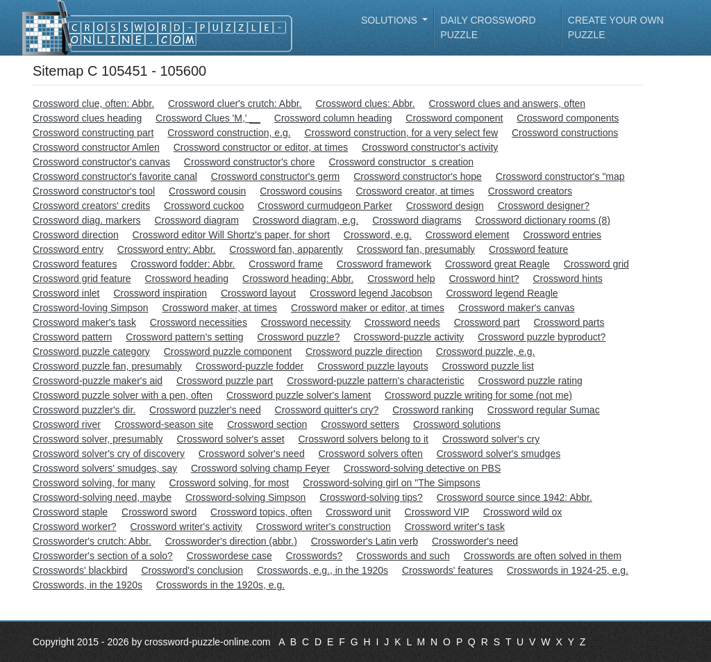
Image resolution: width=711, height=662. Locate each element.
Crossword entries (562, 234)
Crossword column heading (333, 118)
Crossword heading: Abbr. (297, 278)
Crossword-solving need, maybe (102, 497)
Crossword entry (68, 249)
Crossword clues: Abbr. (365, 103)
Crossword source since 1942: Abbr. (514, 497)
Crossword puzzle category (91, 351)
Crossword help (401, 278)
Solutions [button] (390, 20)
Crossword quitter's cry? (327, 409)
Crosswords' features (447, 570)
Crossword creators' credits (91, 205)
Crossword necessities (198, 322)
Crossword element (468, 234)
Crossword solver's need (252, 453)
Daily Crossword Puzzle (487, 27)
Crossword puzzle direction (364, 351)
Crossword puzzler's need (205, 409)
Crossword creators (530, 191)
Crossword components (568, 118)
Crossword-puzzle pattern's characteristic (376, 380)
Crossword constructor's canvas (101, 161)
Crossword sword (159, 512)
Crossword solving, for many (94, 482)
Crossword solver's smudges (499, 453)
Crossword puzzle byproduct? (541, 336)
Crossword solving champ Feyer (260, 468)
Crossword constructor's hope (417, 176)
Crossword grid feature (82, 278)
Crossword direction (76, 234)
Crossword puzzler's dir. (84, 409)
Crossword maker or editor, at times (367, 307)
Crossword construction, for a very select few (401, 132)
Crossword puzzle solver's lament (298, 395)
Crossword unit (358, 512)
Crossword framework (384, 264)
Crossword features (75, 264)
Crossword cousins (301, 191)
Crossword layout (258, 293)
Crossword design (445, 205)
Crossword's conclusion (192, 570)
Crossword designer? (543, 205)
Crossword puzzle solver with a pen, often (122, 395)
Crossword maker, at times (219, 307)
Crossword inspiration (160, 293)
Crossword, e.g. (378, 234)
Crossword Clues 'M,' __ (208, 118)
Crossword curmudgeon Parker (325, 205)
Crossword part (487, 322)
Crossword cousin (207, 191)
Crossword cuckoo (204, 205)
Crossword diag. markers (87, 220)
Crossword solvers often (371, 453)
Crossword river (67, 424)
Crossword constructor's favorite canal (115, 176)
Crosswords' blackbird (80, 570)
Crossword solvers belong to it (363, 439)
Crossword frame (286, 264)
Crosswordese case (229, 555)
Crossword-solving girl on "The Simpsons (391, 482)
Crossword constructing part (93, 132)
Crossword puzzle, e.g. (485, 351)
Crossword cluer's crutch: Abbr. (235, 103)
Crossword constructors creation (401, 161)
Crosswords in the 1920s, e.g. (220, 584)
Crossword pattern (72, 336)
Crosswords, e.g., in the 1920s (322, 570)
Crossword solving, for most (229, 482)
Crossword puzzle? (298, 336)
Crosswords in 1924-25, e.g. (567, 570)
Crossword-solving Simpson (245, 497)
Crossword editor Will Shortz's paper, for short (231, 234)
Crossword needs (402, 322)
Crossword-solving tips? (371, 497)
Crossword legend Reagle (502, 293)
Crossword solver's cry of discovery (109, 453)
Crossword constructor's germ (275, 176)
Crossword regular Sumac (543, 409)
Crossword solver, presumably (98, 439)
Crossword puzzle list (488, 366)
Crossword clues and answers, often (506, 103)
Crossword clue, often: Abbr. (93, 103)
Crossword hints (567, 278)
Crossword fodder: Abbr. (183, 264)
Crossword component (454, 118)
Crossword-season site (164, 424)
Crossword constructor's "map (560, 176)
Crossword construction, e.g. (228, 132)
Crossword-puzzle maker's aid (97, 380)
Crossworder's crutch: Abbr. (92, 541)
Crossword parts (568, 322)
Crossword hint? (484, 278)
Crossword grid (596, 264)
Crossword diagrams (416, 220)
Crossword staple (70, 512)
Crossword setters (360, 424)
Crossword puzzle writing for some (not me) (478, 395)
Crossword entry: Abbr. (166, 249)
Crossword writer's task (455, 526)
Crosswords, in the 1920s (87, 584)
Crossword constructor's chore (249, 161)
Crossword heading (187, 278)
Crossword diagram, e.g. (306, 220)
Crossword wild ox (522, 512)
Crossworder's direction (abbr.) (231, 541)
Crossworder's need (475, 541)
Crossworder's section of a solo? (103, 555)
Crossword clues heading (87, 118)
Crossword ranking (433, 409)
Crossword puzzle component (228, 351)
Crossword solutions (457, 424)
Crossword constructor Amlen (96, 147)
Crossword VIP (437, 512)
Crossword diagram (197, 220)
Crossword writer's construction (323, 526)
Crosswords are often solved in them (542, 555)
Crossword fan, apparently (285, 249)
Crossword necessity (306, 322)
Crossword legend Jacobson (371, 293)
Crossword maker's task (84, 322)
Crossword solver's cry (490, 439)
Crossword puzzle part (224, 380)
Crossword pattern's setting (184, 336)
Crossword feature (528, 249)
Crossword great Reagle (497, 264)
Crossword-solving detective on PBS (422, 468)
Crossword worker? (75, 526)
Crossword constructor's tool (94, 191)
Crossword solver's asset (230, 439)
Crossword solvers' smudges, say (105, 468)
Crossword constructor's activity (430, 147)
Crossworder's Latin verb (364, 541)
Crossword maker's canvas (516, 307)
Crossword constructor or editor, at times (261, 147)
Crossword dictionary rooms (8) (542, 220)
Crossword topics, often (261, 512)
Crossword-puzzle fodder (250, 366)
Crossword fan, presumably (416, 249)
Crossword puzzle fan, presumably (107, 366)
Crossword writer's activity (186, 526)
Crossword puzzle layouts (372, 366)
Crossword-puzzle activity (408, 336)
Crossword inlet (66, 293)
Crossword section (267, 424)
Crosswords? (314, 555)
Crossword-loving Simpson (91, 307)
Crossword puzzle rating (530, 380)
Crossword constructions (565, 132)
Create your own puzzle (616, 27)
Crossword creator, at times (415, 191)
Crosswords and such (403, 555)
